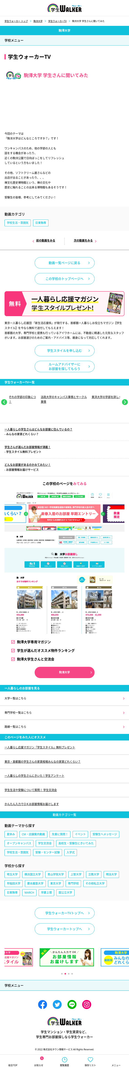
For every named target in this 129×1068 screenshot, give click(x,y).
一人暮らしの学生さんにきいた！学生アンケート (34, 776)
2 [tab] (65, 973)
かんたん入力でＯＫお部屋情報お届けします (32, 804)
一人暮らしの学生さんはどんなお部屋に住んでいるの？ (38, 429)
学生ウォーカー (64, 1021)
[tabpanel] (64, 398)
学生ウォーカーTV (57, 21)
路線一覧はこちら (15, 727)
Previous (4, 402)
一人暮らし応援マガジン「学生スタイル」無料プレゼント (40, 747)
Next (125, 402)
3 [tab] (68, 973)
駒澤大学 (38, 21)
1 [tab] (61, 973)
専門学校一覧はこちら (18, 713)
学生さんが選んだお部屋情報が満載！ (28, 447)
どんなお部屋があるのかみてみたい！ (28, 465)
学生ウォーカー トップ (16, 21)
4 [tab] (71, 973)
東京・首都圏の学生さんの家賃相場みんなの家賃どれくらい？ (43, 762)
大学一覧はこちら (15, 698)
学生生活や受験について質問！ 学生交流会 (31, 790)
